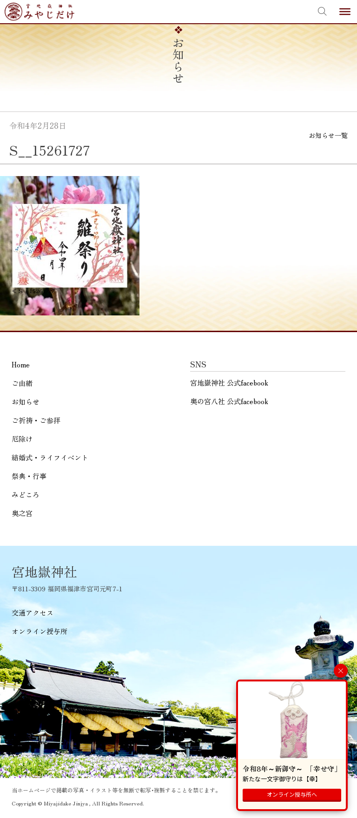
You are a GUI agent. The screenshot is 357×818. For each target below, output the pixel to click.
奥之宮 (22, 513)
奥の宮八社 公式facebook (229, 401)
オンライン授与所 (39, 631)
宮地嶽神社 (39, 11)
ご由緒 (22, 383)
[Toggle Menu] (344, 11)
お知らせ (26, 401)
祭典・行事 (29, 476)
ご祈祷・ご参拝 (36, 420)
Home (21, 364)
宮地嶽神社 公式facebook (229, 382)
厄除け (22, 439)
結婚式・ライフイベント (50, 457)
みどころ (26, 494)
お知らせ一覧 (328, 135)
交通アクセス (32, 612)
